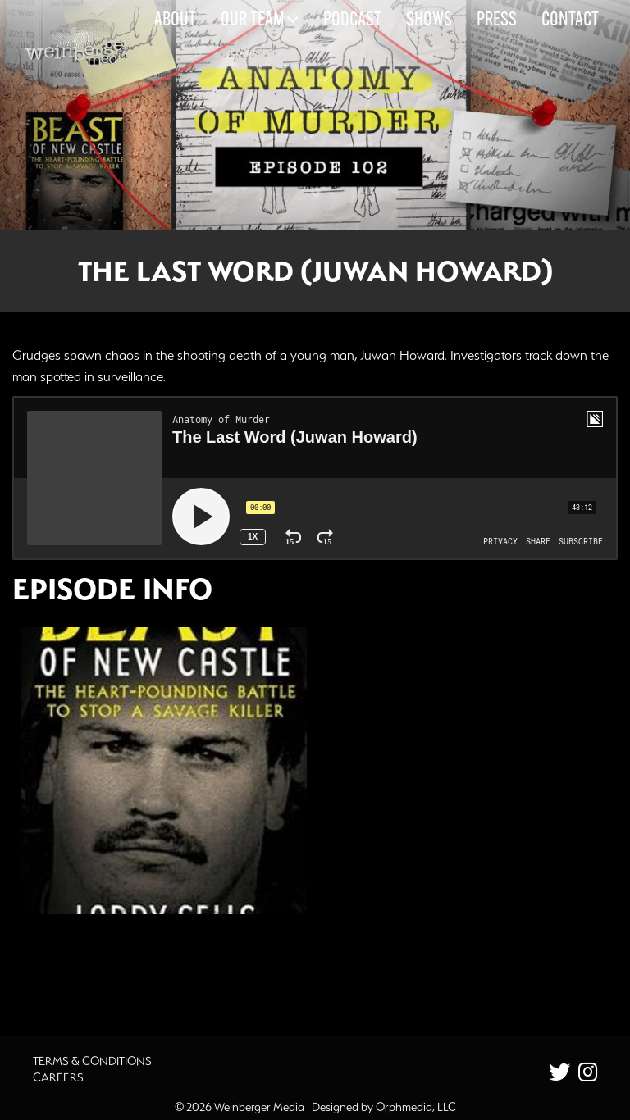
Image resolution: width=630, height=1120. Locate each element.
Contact (570, 20)
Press (497, 20)
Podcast (352, 20)
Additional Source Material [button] (119, 971)
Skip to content (56, 75)
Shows (429, 20)
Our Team (260, 19)
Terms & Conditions (92, 1061)
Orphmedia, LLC (416, 1106)
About (175, 20)
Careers (58, 1077)
